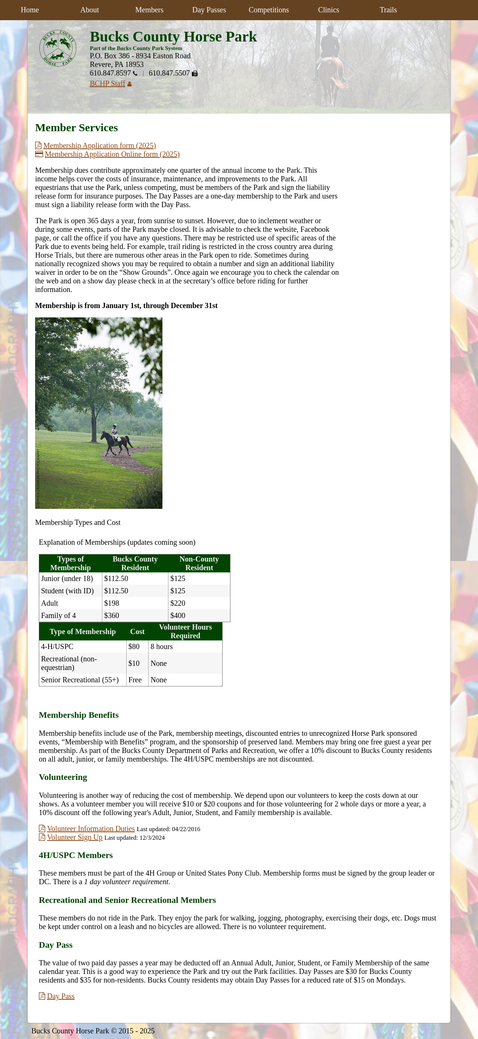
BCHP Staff (113, 83)
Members (149, 10)
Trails (388, 10)
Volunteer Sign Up (71, 837)
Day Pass (57, 996)
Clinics (328, 10)
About (89, 10)
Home (30, 10)
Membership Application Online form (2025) (107, 154)
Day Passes (209, 10)
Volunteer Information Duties (87, 828)
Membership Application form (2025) (95, 145)
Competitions (269, 10)
